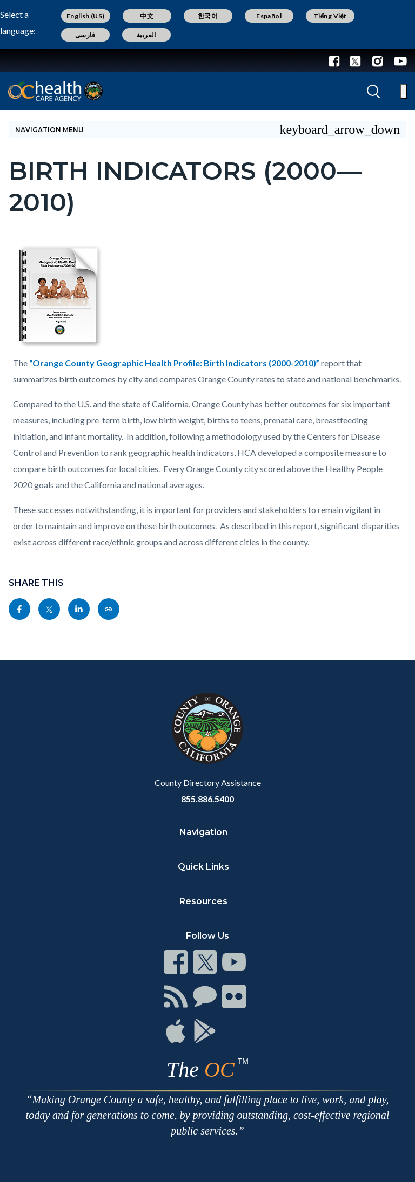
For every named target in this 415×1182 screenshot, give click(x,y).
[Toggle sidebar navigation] (207, 129)
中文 (146, 16)
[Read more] (42, 60)
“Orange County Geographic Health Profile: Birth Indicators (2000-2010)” (174, 363)
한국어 (208, 16)
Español (269, 16)
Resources (203, 901)
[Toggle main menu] (403, 91)
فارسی (85, 35)
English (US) (85, 16)
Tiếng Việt (330, 16)
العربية (146, 35)
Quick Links (203, 867)
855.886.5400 (207, 799)
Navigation (203, 832)
